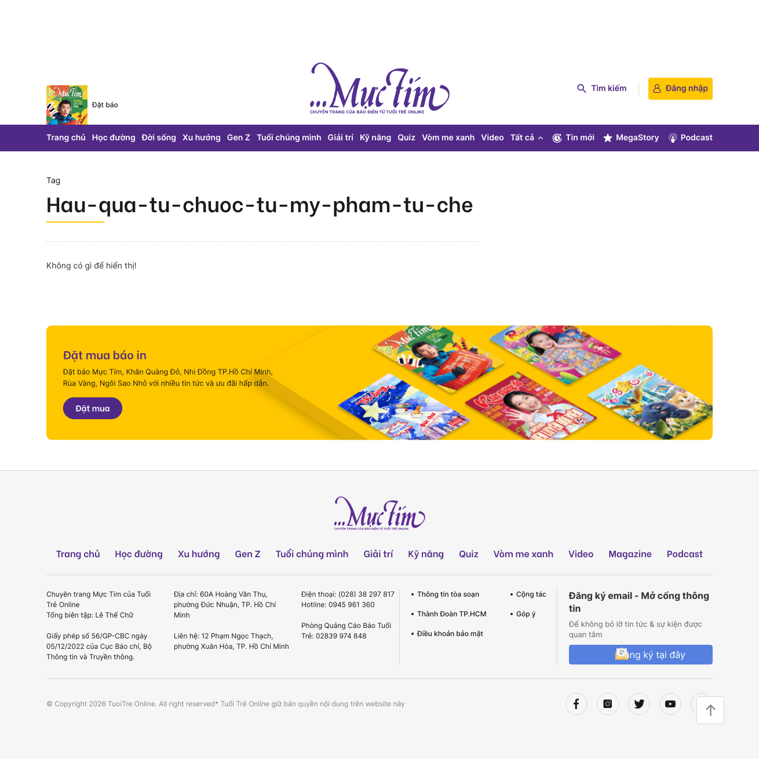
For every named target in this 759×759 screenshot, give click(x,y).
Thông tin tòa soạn (448, 594)
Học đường (114, 138)
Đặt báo (105, 104)
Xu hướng (202, 138)
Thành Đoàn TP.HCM (451, 613)
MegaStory (630, 138)
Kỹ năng (375, 138)
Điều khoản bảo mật (450, 633)
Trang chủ (66, 138)
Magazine (630, 553)
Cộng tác (531, 594)
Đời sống (159, 138)
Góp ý (526, 613)
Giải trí (340, 138)
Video (492, 138)
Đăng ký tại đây (651, 654)
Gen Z (238, 138)
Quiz (406, 138)
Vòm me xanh (448, 138)
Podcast (690, 138)
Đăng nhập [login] (680, 88)
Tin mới (573, 138)
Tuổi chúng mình (289, 138)
